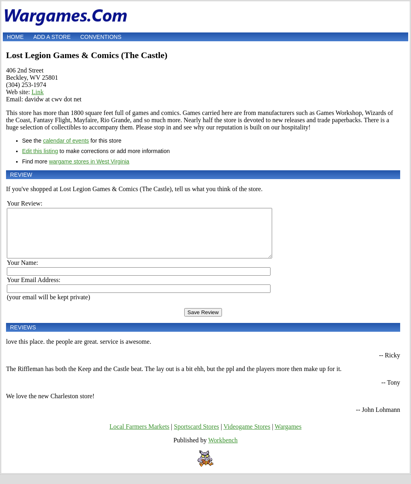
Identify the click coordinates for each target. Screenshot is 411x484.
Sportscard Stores (196, 436)
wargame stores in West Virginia (89, 161)
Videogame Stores (247, 436)
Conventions (101, 37)
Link (38, 92)
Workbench (223, 449)
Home (15, 37)
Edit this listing (40, 151)
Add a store (52, 37)
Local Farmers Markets (139, 436)
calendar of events (66, 140)
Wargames (288, 436)
